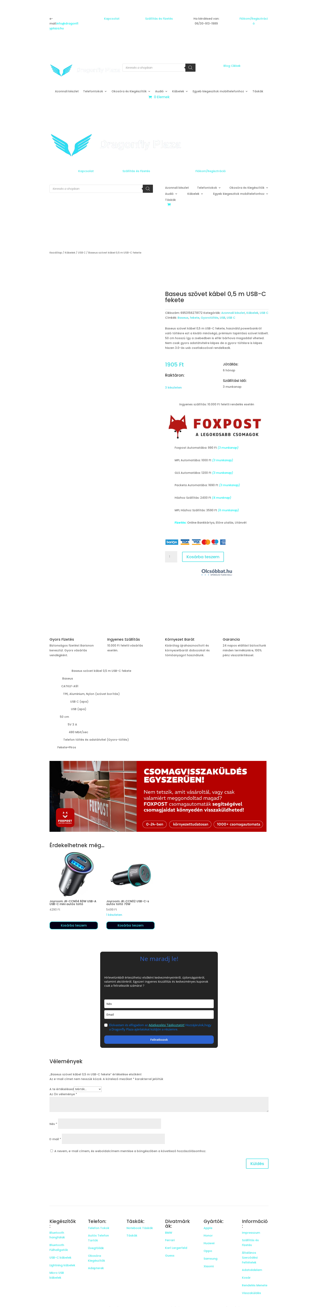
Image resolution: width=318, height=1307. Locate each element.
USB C (82, 253)
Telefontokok (93, 91)
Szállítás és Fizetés (159, 19)
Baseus (183, 318)
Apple (208, 1228)
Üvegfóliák (96, 1248)
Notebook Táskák (140, 1228)
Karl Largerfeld (176, 1248)
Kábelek (178, 91)
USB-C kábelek (60, 1258)
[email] (159, 1014)
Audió (159, 91)
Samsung (210, 1259)
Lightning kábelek (62, 1265)
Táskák (257, 91)
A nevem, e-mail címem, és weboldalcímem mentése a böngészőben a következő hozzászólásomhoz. (130, 1151)
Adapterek (96, 1268)
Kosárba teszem (203, 557)
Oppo (208, 1251)
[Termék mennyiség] (171, 556)
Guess (169, 1256)
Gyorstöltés (209, 318)
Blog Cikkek (232, 66)
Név (53, 1124)
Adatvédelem (252, 1270)
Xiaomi (209, 1266)
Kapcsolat (111, 19)
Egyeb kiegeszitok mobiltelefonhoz (218, 91)
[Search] (190, 68)
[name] (159, 1003)
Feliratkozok (159, 1040)
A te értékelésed (61, 1089)
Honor (208, 1236)
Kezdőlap (55, 253)
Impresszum (251, 1233)
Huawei (209, 1243)
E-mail (55, 1139)
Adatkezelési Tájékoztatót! (167, 1025)
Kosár (246, 1278)
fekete (194, 318)
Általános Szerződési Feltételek (250, 1257)
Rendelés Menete (254, 1285)
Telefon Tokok (98, 1228)
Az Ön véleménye (63, 1094)
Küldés (257, 1163)
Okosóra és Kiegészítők (129, 91)
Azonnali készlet (67, 91)
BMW (168, 1233)
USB (222, 318)
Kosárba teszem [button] (74, 925)
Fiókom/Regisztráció (211, 171)
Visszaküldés (251, 1293)
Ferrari (170, 1240)
